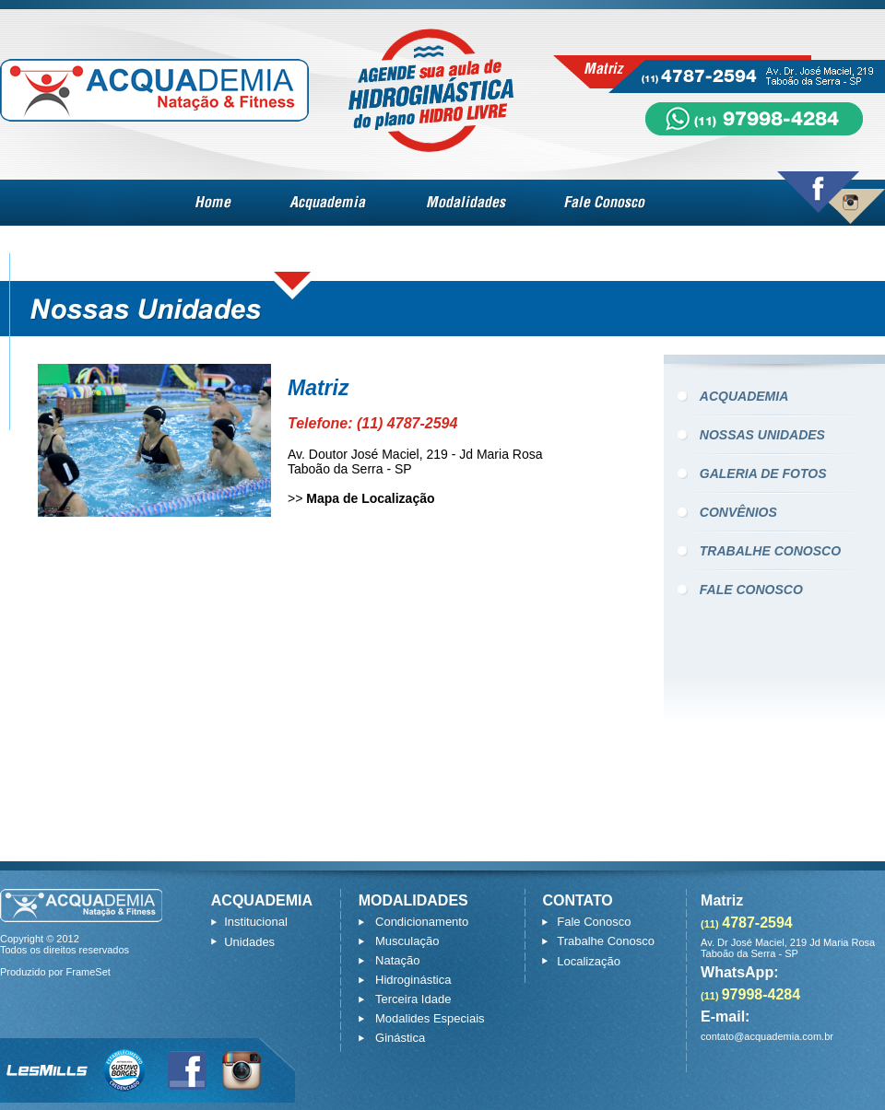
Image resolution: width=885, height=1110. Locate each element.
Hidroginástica (413, 980)
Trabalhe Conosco (606, 941)
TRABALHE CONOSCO (770, 550)
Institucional (256, 922)
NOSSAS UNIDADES (762, 434)
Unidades (249, 942)
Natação (397, 960)
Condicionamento (421, 922)
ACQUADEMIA (744, 396)
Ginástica (400, 1038)
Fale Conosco (594, 922)
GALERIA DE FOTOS (763, 473)
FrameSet (88, 971)
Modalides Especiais (430, 1018)
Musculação (407, 941)
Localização (588, 961)
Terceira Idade (413, 999)
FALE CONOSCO (751, 589)
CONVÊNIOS (738, 512)
